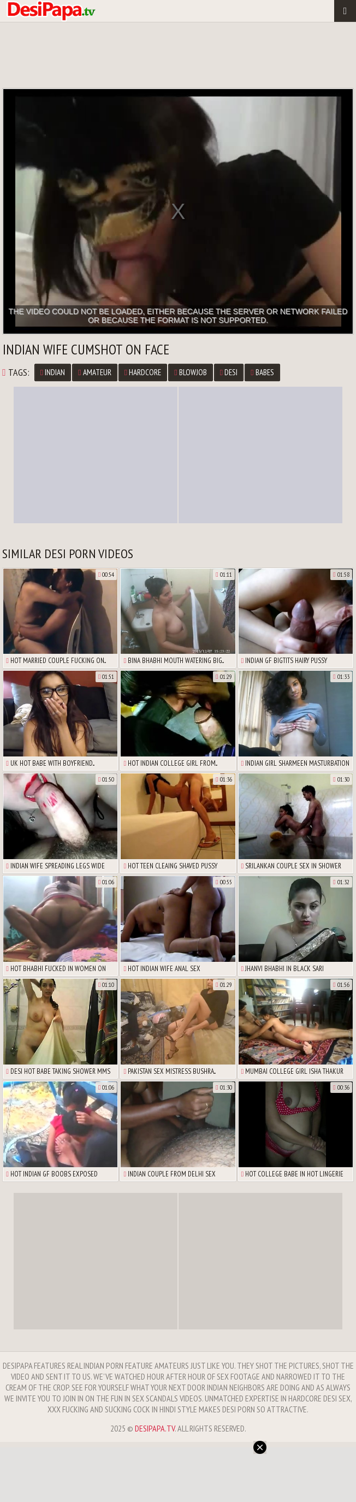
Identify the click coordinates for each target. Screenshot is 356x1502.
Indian (52, 372)
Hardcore (142, 372)
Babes (262, 372)
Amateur (94, 372)
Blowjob (190, 372)
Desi (229, 372)
